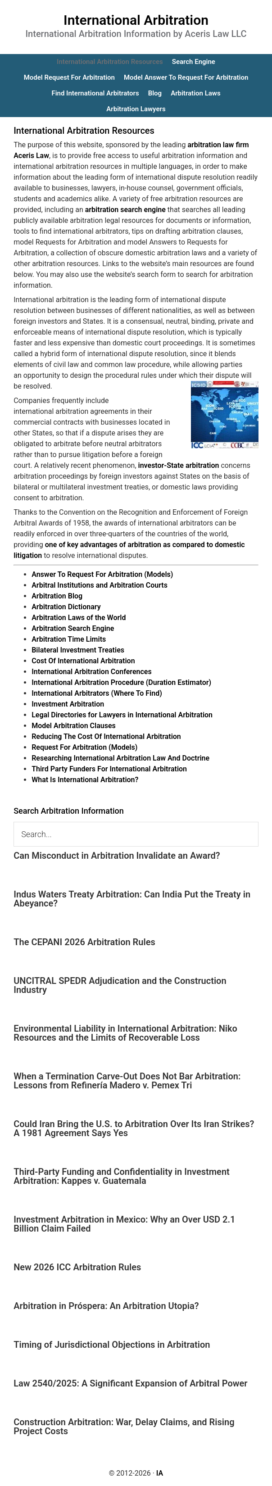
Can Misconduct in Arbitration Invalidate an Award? (117, 855)
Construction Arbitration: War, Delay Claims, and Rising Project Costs (124, 1426)
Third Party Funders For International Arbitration (109, 769)
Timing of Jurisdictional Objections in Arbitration (112, 1344)
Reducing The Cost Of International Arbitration (106, 736)
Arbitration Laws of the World (79, 617)
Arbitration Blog (57, 596)
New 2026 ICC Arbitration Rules (77, 1267)
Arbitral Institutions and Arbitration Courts (100, 585)
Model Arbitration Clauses (74, 725)
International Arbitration (136, 20)
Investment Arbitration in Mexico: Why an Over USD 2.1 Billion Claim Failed (124, 1224)
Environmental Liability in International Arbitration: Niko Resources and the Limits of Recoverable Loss (125, 1033)
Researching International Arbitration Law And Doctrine (120, 758)
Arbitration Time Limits (69, 639)
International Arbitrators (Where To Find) (97, 693)
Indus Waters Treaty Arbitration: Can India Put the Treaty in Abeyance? (132, 899)
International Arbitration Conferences (92, 671)
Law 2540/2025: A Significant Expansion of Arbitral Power (130, 1383)
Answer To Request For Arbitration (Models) (102, 574)
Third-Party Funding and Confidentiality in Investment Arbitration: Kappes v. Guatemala (122, 1176)
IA (159, 1473)
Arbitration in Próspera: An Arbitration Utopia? (106, 1305)
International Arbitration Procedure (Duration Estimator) (121, 682)
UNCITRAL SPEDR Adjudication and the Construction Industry (120, 985)
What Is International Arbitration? (85, 779)
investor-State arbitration (178, 465)
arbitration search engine (125, 209)
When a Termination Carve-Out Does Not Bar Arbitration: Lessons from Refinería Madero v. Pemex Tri (127, 1081)
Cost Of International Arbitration (83, 661)
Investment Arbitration (68, 704)
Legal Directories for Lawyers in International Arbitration (122, 715)
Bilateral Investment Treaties (78, 650)
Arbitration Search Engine (73, 628)
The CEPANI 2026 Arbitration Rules (84, 942)
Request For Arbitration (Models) (84, 747)
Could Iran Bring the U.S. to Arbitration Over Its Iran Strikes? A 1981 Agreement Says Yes (134, 1128)
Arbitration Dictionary (66, 607)
